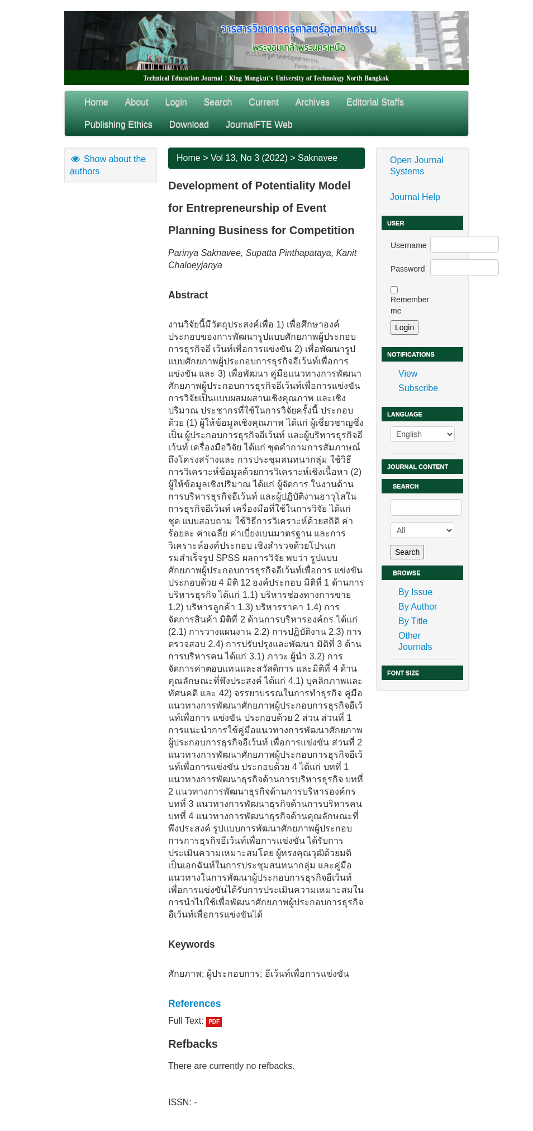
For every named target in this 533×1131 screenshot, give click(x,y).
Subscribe (418, 388)
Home (96, 102)
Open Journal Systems (417, 165)
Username (409, 245)
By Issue (415, 592)
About (137, 102)
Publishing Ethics (118, 124)
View (407, 373)
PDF (214, 1022)
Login (176, 102)
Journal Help (415, 197)
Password (408, 268)
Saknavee (317, 158)
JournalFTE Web (259, 124)
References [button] (194, 1003)
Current (263, 102)
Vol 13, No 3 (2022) (249, 158)
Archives (313, 102)
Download (189, 124)
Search (218, 102)
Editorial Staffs (375, 102)
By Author (417, 606)
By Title (412, 621)
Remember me (410, 305)
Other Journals (415, 641)
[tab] (266, 1003)
